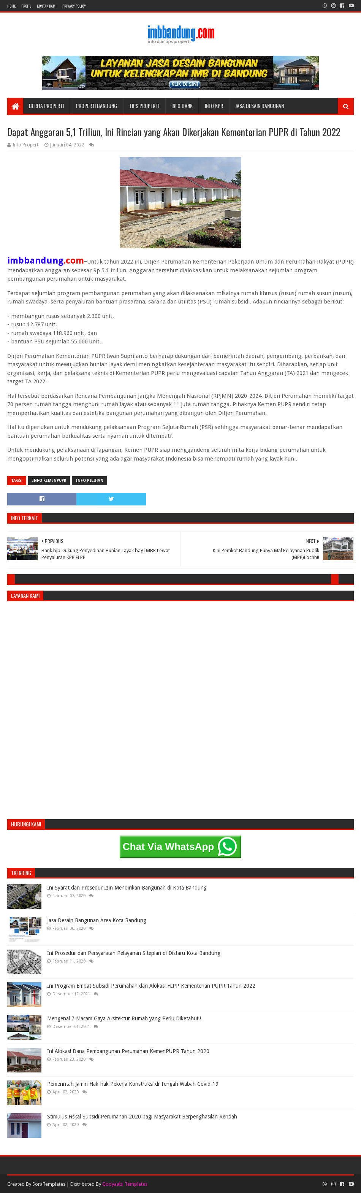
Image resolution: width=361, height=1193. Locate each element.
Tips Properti (144, 106)
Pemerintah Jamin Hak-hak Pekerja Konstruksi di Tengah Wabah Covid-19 (132, 1084)
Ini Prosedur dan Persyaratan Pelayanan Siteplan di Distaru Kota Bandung (133, 953)
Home (11, 6)
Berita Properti (46, 106)
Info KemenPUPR (49, 480)
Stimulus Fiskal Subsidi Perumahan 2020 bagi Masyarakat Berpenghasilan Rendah (142, 1117)
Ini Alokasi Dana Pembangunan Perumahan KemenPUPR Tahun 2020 (128, 1051)
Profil (26, 6)
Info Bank (182, 106)
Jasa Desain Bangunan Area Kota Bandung (96, 920)
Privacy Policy (74, 6)
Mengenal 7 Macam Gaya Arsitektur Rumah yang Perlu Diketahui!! (124, 1018)
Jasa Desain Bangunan (259, 106)
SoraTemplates (48, 1184)
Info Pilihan (89, 480)
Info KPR (214, 106)
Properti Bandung (96, 106)
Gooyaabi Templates (124, 1184)
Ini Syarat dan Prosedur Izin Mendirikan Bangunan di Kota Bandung (127, 888)
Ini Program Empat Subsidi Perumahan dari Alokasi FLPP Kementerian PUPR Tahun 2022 (151, 986)
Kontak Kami (47, 6)
